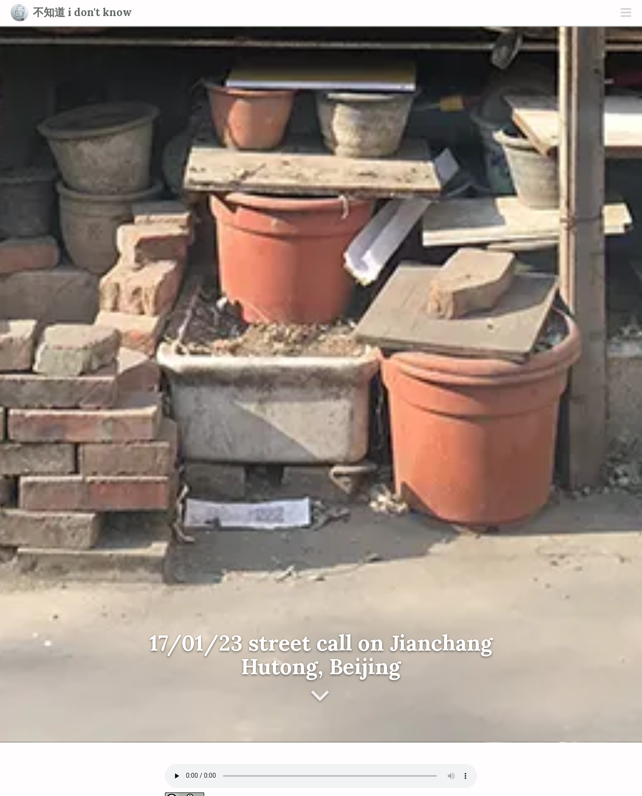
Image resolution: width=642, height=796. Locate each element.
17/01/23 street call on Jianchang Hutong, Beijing (321, 654)
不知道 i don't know (82, 12)
